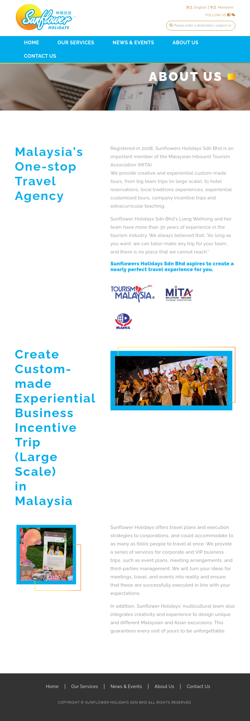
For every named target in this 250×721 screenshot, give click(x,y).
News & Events (133, 43)
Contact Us (40, 56)
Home (31, 43)
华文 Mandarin (222, 7)
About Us (186, 43)
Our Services (76, 43)
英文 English (196, 7)
